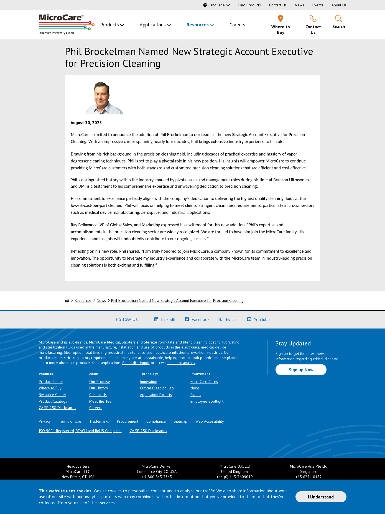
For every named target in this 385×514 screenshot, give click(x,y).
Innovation (148, 381)
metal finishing (95, 352)
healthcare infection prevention (179, 352)
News (299, 4)
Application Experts (156, 394)
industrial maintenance (126, 352)
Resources (198, 24)
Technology (149, 374)
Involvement (200, 374)
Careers (237, 24)
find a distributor (136, 362)
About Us (339, 4)
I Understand (321, 497)
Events (317, 4)
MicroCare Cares (204, 381)
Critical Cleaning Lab (157, 387)
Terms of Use (70, 421)
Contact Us (278, 4)
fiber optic (72, 352)
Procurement (127, 421)
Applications (153, 24)
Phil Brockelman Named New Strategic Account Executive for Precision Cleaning (177, 300)
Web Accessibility (209, 421)
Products (109, 24)
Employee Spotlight (206, 401)
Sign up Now (301, 369)
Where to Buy (50, 387)
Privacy (45, 421)
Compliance (156, 421)
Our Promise (99, 381)
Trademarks (99, 421)
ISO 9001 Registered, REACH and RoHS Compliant (80, 430)
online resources (181, 362)
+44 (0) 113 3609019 (234, 476)
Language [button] (214, 4)
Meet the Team (101, 401)
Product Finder (51, 381)
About (94, 374)
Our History (98, 387)
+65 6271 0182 (308, 476)
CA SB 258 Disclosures (57, 407)
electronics (190, 347)
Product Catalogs (53, 401)
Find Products (249, 4)
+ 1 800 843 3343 (156, 476)
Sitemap (180, 421)
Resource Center (52, 394)
